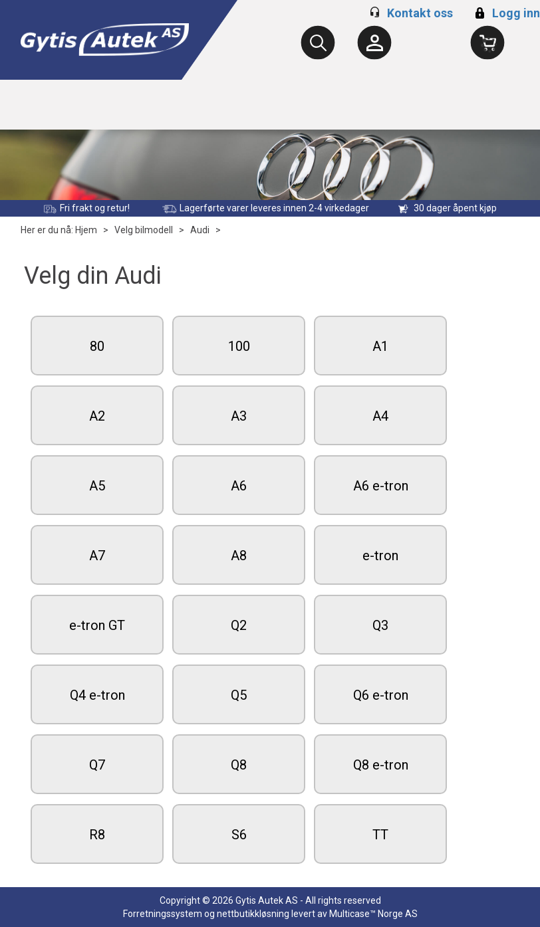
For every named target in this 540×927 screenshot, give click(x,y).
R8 (97, 835)
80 (97, 346)
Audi (199, 230)
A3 (239, 416)
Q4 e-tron (97, 695)
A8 (239, 556)
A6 (239, 486)
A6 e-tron (380, 486)
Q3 (380, 625)
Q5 (239, 695)
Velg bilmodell (143, 230)
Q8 (239, 765)
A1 (380, 346)
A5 (97, 486)
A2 (97, 416)
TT (380, 835)
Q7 (97, 765)
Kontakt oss (420, 13)
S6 (239, 835)
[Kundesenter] (374, 42)
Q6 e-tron (380, 695)
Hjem (86, 230)
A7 (97, 556)
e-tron (380, 556)
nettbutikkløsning (253, 913)
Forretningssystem (162, 913)
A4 (380, 416)
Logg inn (505, 13)
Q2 (239, 625)
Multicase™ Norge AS (373, 913)
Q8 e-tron (380, 765)
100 (239, 346)
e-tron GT (97, 625)
